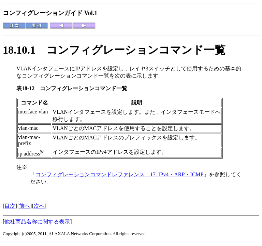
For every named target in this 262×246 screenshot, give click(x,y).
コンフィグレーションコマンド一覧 (65, 76)
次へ (39, 206)
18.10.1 (24, 50)
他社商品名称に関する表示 (37, 221)
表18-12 (28, 88)
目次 (9, 206)
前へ (24, 206)
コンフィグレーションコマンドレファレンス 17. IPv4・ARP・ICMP (119, 174)
